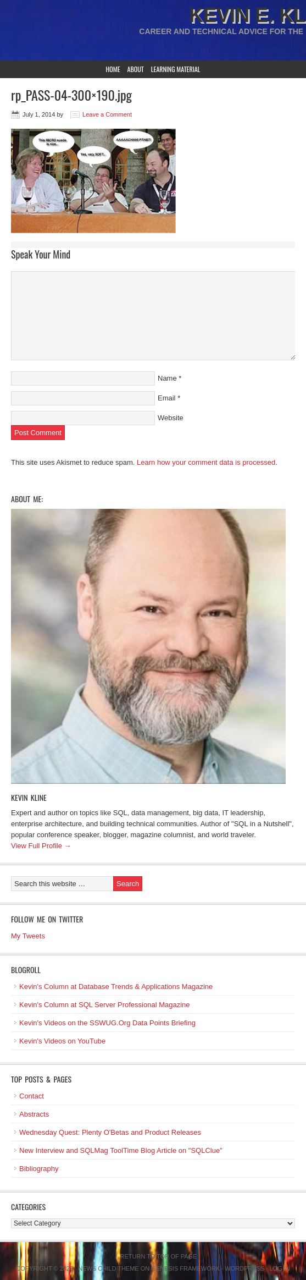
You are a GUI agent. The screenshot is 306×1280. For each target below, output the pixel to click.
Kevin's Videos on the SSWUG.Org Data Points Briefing (107, 1023)
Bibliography (39, 1168)
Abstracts (34, 1114)
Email (167, 398)
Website (170, 418)
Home (113, 69)
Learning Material (176, 69)
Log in (279, 1268)
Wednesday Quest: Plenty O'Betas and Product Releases (110, 1132)
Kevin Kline (29, 797)
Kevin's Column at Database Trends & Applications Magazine (116, 986)
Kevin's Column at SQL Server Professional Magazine (104, 1005)
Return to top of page (158, 1256)
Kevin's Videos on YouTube (62, 1041)
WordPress (244, 1268)
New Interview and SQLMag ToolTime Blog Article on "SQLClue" (120, 1150)
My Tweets (28, 936)
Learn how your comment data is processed (206, 462)
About (135, 69)
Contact (31, 1096)
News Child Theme (108, 1268)
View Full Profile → (41, 846)
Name (167, 378)
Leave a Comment (107, 114)
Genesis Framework (185, 1268)
